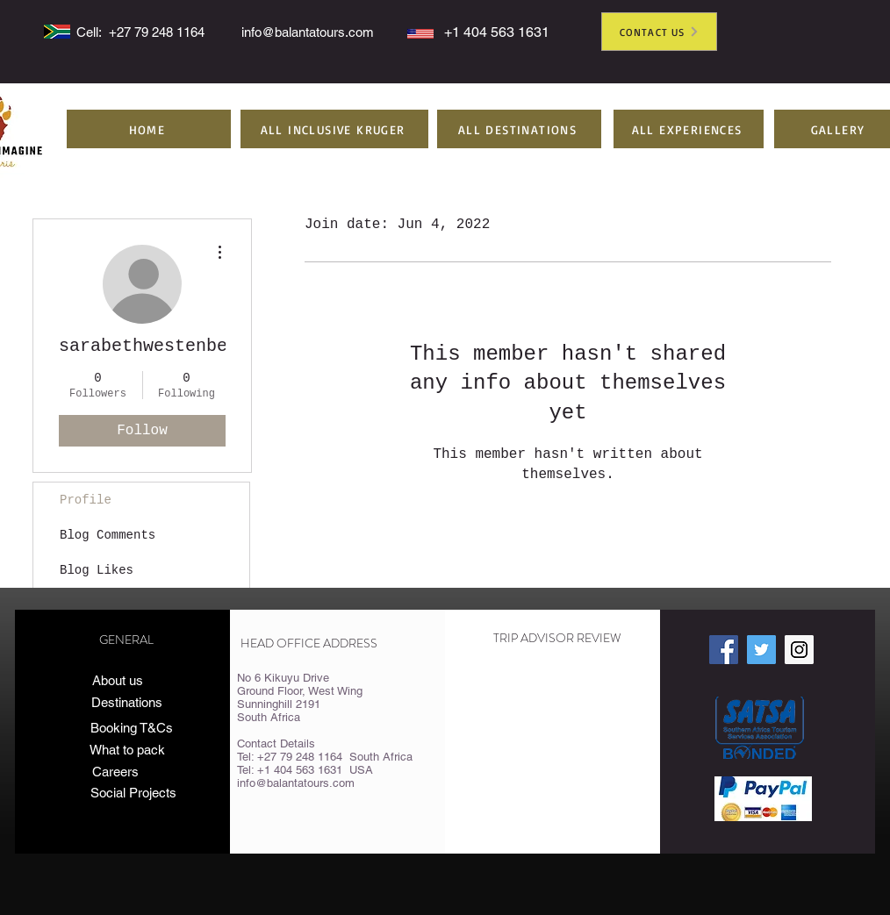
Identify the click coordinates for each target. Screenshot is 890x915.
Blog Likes (96, 570)
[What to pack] (127, 750)
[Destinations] (126, 702)
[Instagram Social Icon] (799, 649)
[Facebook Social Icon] (723, 649)
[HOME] (149, 129)
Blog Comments (107, 535)
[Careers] (115, 772)
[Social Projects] (147, 793)
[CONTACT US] (659, 31)
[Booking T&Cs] (131, 728)
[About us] (117, 681)
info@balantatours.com (307, 32)
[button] (334, 129)
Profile (85, 500)
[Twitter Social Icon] (761, 649)
